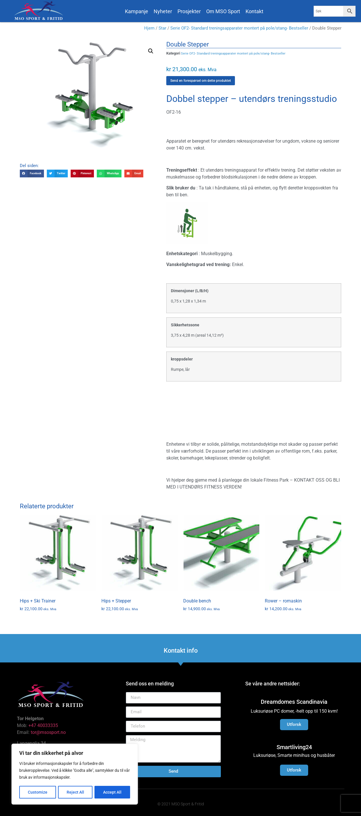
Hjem (149, 28)
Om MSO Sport (223, 11)
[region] (74, 774)
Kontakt (254, 11)
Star (162, 28)
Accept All (112, 792)
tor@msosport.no (49, 732)
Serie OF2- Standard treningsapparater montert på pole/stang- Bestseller (239, 28)
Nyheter (163, 11)
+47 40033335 (43, 725)
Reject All (75, 792)
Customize (37, 792)
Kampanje (136, 11)
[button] (151, 51)
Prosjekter (189, 11)
